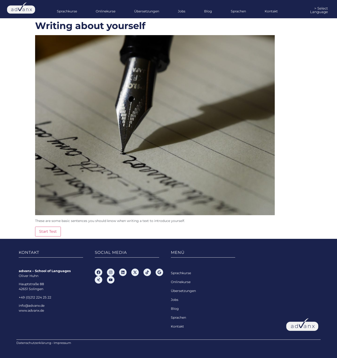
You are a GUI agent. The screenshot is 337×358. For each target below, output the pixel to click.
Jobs (181, 11)
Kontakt (271, 11)
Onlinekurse (105, 11)
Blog (208, 11)
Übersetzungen (146, 11)
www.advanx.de (31, 310)
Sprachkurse (67, 11)
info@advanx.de (31, 305)
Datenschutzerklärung (33, 343)
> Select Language (319, 10)
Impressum (62, 343)
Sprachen (238, 11)
